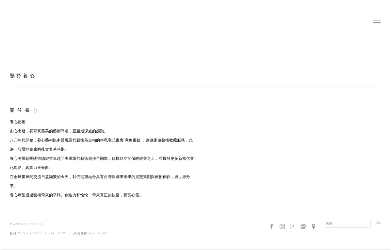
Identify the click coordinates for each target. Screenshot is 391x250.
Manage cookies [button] (27, 224)
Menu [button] (376, 20)
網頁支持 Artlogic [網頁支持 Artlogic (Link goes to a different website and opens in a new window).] (90, 233)
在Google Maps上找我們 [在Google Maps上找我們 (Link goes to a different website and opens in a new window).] (313, 227)
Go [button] (378, 222)
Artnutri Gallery (26, 20)
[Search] (347, 224)
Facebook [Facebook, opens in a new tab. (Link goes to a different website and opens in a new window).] (272, 227)
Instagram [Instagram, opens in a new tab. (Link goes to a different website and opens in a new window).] (282, 227)
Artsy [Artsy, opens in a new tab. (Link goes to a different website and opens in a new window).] (293, 227)
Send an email (303, 227)
